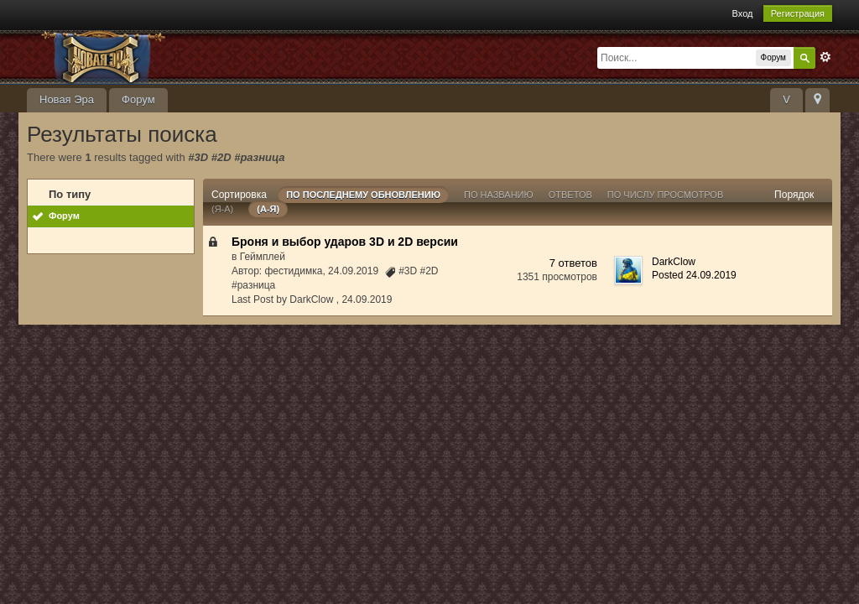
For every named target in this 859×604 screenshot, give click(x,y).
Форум (138, 99)
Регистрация (798, 13)
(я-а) (222, 209)
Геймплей (262, 257)
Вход (742, 13)
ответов (570, 195)
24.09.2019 (366, 299)
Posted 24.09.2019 (694, 275)
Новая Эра (66, 99)
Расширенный (825, 57)
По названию (499, 195)
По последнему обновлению (363, 195)
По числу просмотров (665, 195)
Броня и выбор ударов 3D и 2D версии (345, 241)
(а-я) (268, 209)
